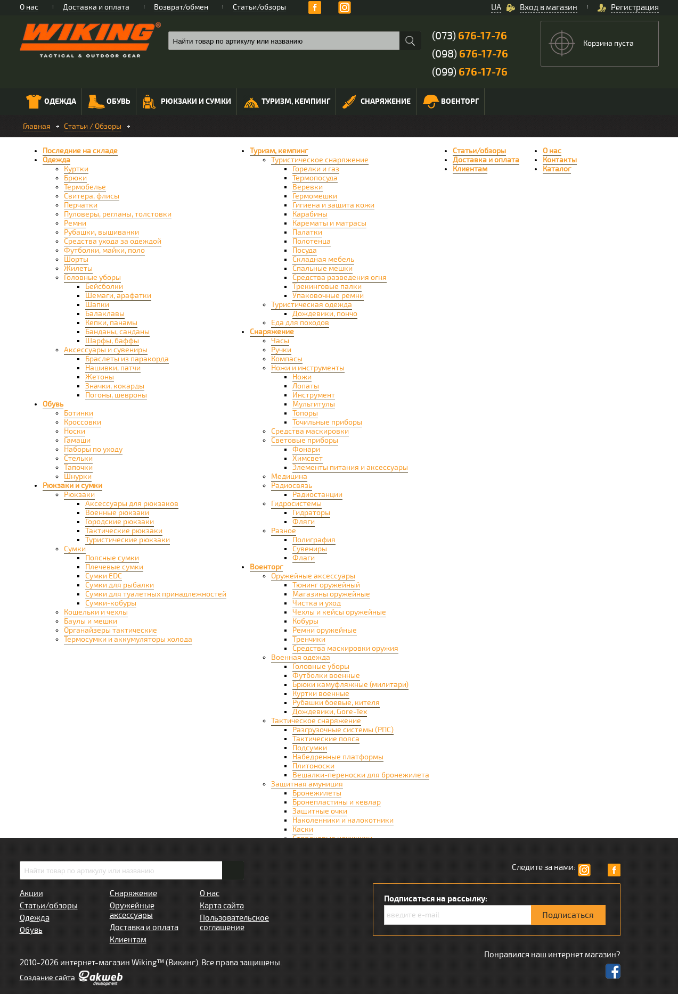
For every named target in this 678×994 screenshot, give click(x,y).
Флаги (303, 557)
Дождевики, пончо (324, 313)
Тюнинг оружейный (326, 585)
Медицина (289, 476)
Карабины (310, 214)
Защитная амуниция (307, 784)
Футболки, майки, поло (104, 250)
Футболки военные (326, 675)
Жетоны (99, 377)
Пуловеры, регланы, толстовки (117, 214)
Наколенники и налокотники (343, 820)
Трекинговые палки (327, 286)
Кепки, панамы (111, 322)
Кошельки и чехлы (96, 612)
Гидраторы (311, 512)
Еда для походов (300, 322)
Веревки (307, 187)
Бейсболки (104, 286)
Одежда (51, 102)
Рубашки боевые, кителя (336, 702)
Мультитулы (313, 404)
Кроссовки (82, 422)
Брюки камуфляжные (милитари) (350, 684)
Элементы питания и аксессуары (350, 467)
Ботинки (78, 413)
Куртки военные (320, 693)
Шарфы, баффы (112, 340)
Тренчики (308, 639)
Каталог (557, 168)
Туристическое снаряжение (320, 159)
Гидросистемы (296, 503)
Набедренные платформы (337, 756)
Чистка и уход (316, 603)
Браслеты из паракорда (127, 358)
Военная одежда (300, 657)
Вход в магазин (548, 7)
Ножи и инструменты (308, 367)
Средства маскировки (310, 431)
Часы (280, 340)
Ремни (75, 223)
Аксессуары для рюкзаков (131, 503)
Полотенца (311, 241)
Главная (37, 126)
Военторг (451, 102)
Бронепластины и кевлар (336, 802)
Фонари (306, 449)
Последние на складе (80, 150)
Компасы (287, 358)
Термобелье (85, 187)
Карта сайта (222, 905)
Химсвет (307, 458)
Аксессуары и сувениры (106, 349)
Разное (283, 530)
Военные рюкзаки (117, 512)
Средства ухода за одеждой (112, 241)
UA (496, 7)
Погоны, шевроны (116, 395)
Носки (74, 431)
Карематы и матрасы (329, 223)
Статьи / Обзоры (92, 126)
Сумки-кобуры (110, 603)
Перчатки (80, 205)
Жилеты (78, 268)
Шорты (76, 259)
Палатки (307, 232)
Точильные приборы (327, 422)
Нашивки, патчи (113, 367)
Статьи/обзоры (259, 7)
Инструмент (313, 395)
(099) (470, 72)
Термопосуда (315, 178)
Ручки (281, 349)
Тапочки (78, 467)
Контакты (560, 159)
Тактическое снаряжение (316, 720)
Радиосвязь (291, 485)
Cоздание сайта (47, 977)
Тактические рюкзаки (123, 530)
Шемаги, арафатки (118, 295)
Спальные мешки (322, 268)
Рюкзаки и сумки (187, 102)
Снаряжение (376, 102)
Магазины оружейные (331, 594)
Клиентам (470, 168)
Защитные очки (319, 811)
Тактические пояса (326, 738)
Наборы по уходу (93, 449)
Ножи (302, 377)
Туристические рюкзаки (127, 539)
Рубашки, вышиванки (101, 232)
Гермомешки (314, 196)
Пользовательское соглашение (234, 922)
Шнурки (78, 476)
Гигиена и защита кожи (333, 205)
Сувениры (309, 548)
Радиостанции (317, 494)
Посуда (304, 250)
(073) (469, 36)
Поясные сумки (112, 557)
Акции (31, 893)
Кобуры (305, 621)
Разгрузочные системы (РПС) (343, 729)
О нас (29, 7)
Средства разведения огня (339, 277)
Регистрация (635, 7)
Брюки (75, 178)
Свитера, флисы (91, 196)
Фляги (303, 521)
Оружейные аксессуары (313, 576)
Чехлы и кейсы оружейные (339, 612)
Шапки (97, 304)
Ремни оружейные (324, 630)
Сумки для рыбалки (119, 585)
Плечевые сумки (114, 566)
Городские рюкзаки (119, 521)
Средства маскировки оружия (345, 648)
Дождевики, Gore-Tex (329, 711)
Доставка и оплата (96, 7)
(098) (470, 54)
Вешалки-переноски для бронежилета (360, 775)
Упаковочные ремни (328, 295)
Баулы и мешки (90, 621)
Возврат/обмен (181, 7)
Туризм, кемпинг (286, 103)
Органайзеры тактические (110, 630)
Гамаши (77, 440)
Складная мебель (323, 259)
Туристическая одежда (311, 304)
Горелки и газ (315, 168)
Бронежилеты (316, 793)
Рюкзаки (79, 494)
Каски (302, 829)
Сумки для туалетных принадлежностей (155, 594)
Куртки (76, 168)
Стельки (78, 458)
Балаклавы (105, 313)
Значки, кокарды (114, 386)
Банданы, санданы (117, 331)
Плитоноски (313, 766)
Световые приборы (304, 440)
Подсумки (309, 747)
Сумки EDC (103, 576)
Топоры (305, 413)
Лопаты (305, 386)
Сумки (75, 548)
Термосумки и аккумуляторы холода (128, 639)
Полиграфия (314, 539)
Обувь (109, 102)
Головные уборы (92, 277)
